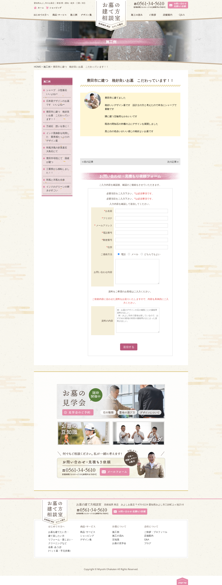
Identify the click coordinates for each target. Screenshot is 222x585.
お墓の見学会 (119, 552)
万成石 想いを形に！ (57, 126)
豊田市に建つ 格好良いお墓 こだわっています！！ (57, 115)
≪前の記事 (87, 161)
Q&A (146, 548)
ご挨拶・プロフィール (155, 541)
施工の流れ (118, 544)
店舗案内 (148, 544)
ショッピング (87, 544)
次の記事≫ (173, 161)
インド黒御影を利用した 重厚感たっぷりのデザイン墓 (57, 136)
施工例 (115, 541)
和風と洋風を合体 (56, 179)
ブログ (147, 552)
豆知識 (115, 548)
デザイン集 (86, 548)
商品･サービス (87, 541)
